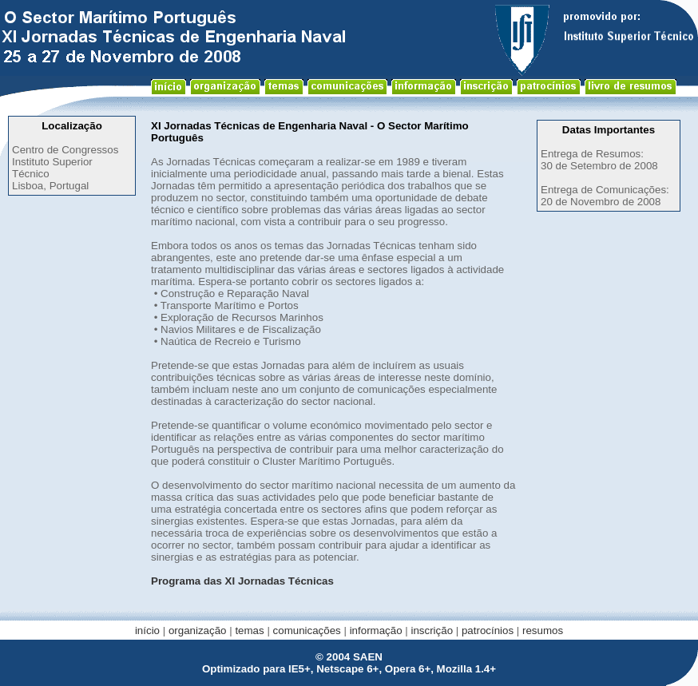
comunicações (307, 630)
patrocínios (488, 630)
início (147, 630)
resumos (542, 630)
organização (198, 630)
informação (376, 630)
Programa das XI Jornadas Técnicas (242, 581)
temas (249, 630)
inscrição (431, 630)
